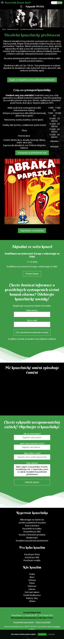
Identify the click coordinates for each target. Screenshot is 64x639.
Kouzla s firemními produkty (32, 534)
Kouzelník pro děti (32, 531)
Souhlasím (42, 634)
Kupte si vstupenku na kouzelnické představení (32, 80)
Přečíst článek (32, 273)
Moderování (32, 537)
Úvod (4, 29)
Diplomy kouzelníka (43, 622)
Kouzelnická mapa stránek (24, 622)
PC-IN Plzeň (32, 627)
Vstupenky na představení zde (32, 152)
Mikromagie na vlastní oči (32, 519)
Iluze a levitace (32, 525)
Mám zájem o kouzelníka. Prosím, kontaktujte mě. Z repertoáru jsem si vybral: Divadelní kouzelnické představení (32, 470)
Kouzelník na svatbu (32, 528)
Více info (51, 634)
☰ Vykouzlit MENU (32, 6)
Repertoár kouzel (12, 29)
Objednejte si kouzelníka (32, 230)
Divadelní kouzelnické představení (32, 29)
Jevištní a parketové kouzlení (32, 522)
